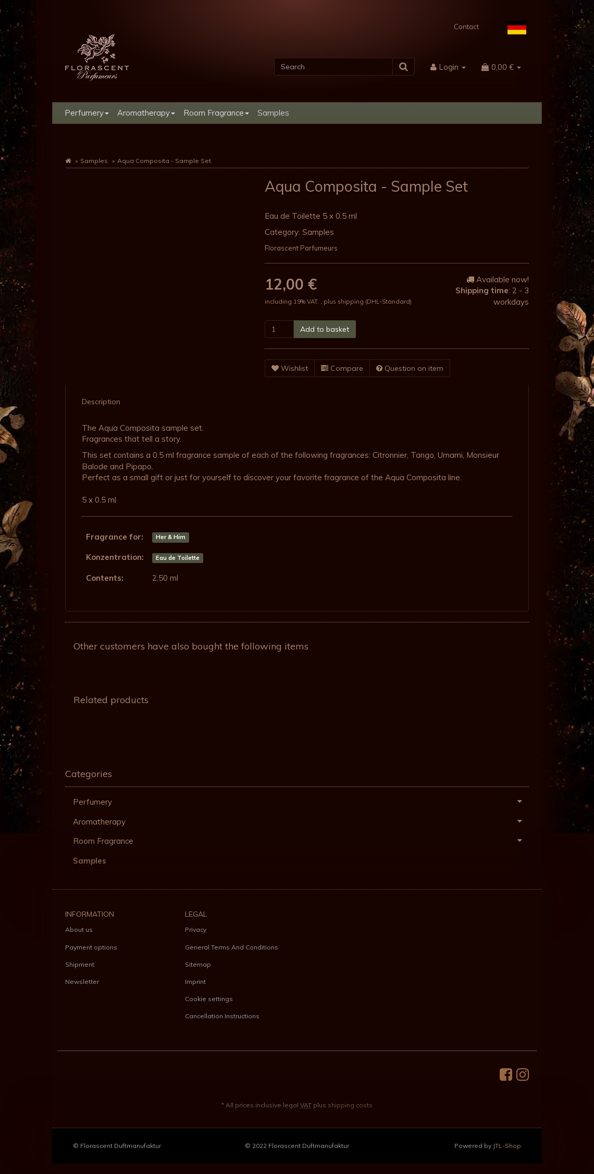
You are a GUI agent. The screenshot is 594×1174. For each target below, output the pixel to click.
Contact (466, 26)
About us (79, 929)
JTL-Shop (507, 1146)
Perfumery (87, 113)
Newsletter (82, 981)
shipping (351, 301)
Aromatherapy (146, 113)
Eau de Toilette (178, 557)
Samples (273, 113)
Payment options (91, 947)
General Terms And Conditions (231, 947)
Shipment (79, 964)
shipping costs (350, 1105)
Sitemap (198, 964)
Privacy (195, 929)
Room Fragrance (216, 113)
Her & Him (170, 537)
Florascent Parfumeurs (301, 248)
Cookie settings (209, 999)
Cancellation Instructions (222, 1016)
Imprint (195, 981)
